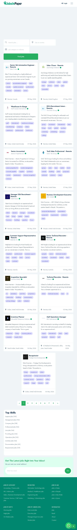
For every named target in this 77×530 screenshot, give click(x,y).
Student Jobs (31, 520)
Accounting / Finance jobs (11, 488)
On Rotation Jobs (9, 517)
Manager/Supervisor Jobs (35, 517)
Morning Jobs (8, 510)
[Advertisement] (38, 22)
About (53, 517)
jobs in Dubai (56, 488)
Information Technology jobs (36, 488)
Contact (54, 520)
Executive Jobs (32, 513)
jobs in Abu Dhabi (57, 495)
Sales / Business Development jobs (14, 495)
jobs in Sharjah (56, 491)
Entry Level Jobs (32, 510)
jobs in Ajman (56, 498)
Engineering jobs (33, 495)
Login (64, 3)
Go (68, 471)
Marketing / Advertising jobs (36, 498)
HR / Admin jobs (9, 491)
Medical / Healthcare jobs (36, 491)
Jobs (53, 510)
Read (53, 513)
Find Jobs (21, 56)
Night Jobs (7, 513)
